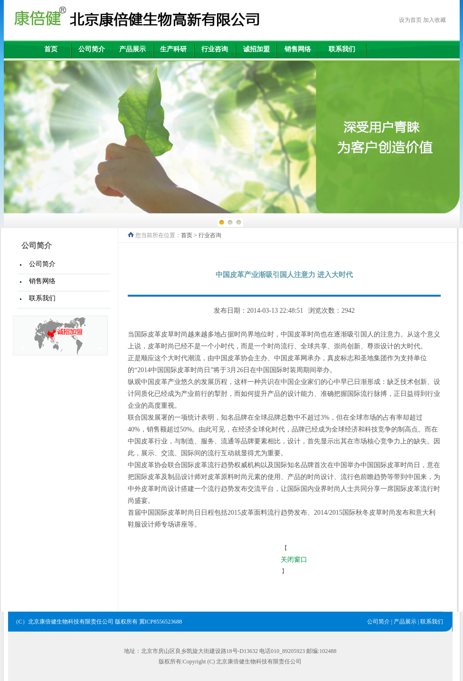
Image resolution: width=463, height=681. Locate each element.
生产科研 (173, 49)
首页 (50, 49)
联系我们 (342, 49)
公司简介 (91, 49)
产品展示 (132, 49)
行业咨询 (214, 49)
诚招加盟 (256, 49)
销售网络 (297, 49)
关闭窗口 (294, 559)
